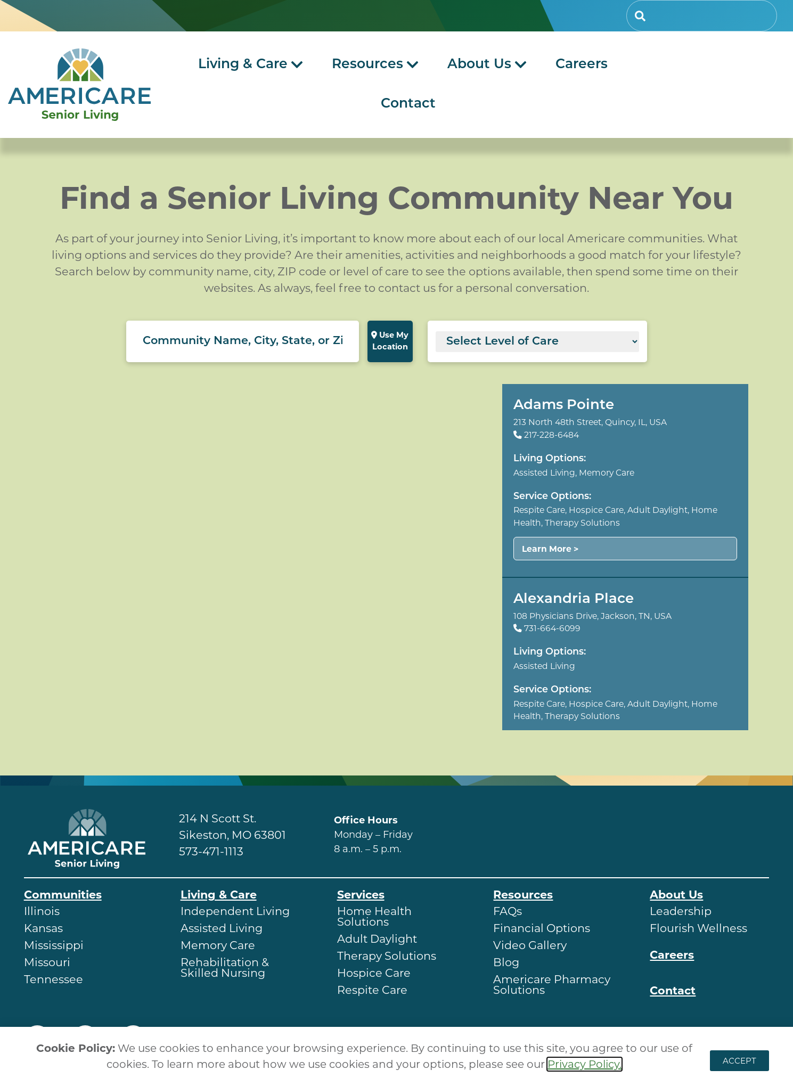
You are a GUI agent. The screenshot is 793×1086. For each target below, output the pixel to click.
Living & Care (219, 894)
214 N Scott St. (217, 818)
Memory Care (218, 945)
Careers (672, 954)
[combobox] (701, 15)
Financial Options (541, 928)
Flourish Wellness (698, 928)
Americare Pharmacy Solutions (551, 985)
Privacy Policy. (584, 1064)
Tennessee (53, 979)
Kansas (43, 928)
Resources (523, 894)
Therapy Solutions (386, 955)
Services (361, 894)
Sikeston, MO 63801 (232, 835)
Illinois (42, 911)
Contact (673, 990)
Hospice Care (374, 972)
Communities (63, 894)
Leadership (681, 911)
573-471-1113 (211, 851)
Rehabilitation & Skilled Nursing (225, 967)
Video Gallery (530, 945)
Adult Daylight (377, 938)
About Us (676, 894)
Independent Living (235, 911)
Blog (506, 962)
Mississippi (54, 945)
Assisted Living (222, 928)
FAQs (507, 911)
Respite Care (372, 990)
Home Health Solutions (374, 916)
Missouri (47, 962)
